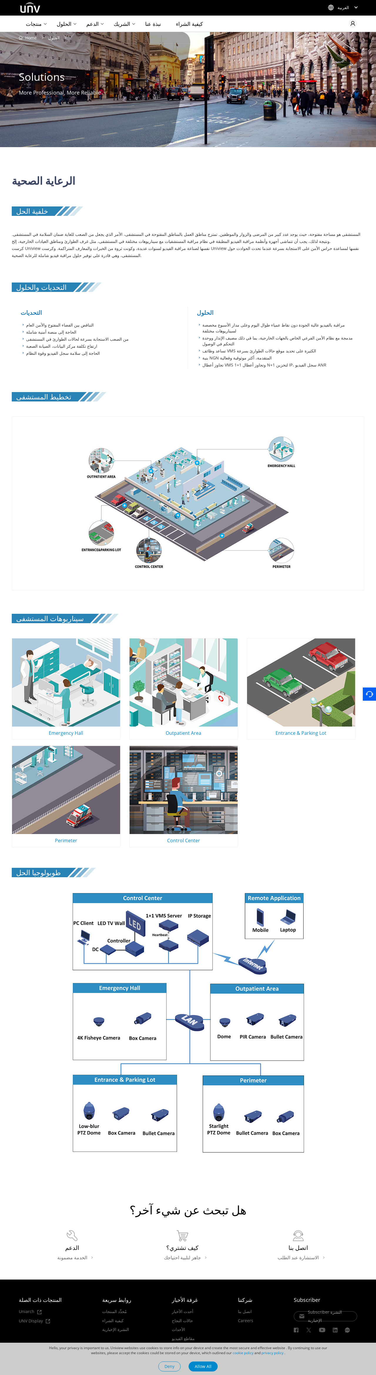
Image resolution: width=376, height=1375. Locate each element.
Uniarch (30, 1312)
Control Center (184, 795)
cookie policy (243, 1352)
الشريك (122, 23)
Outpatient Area (184, 687)
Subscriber (307, 1299)
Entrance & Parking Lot (301, 687)
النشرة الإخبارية (115, 1329)
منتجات (34, 23)
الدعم (92, 23)
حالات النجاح (182, 1321)
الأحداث (178, 1329)
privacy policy (272, 1352)
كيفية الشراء (189, 23)
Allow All (203, 1366)
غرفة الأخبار (185, 1299)
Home (31, 38)
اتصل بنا (245, 1312)
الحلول (64, 23)
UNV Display (34, 1321)
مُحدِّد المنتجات (114, 1312)
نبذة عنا (153, 23)
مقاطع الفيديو (183, 1339)
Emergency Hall (66, 687)
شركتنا (245, 1299)
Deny (169, 1366)
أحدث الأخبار (182, 1312)
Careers (245, 1321)
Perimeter (66, 795)
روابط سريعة (116, 1299)
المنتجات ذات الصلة (40, 1299)
